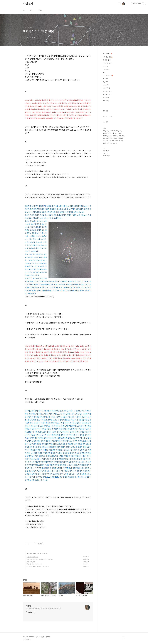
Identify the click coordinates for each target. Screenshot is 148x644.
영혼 (120, 136)
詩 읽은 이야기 (107, 60)
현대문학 (108, 140)
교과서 (110, 136)
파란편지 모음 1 (107, 94)
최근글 (105, 116)
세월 (120, 131)
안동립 (115, 138)
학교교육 (105, 78)
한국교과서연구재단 (108, 138)
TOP (123, 637)
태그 (31, 10)
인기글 (110, 116)
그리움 (114, 136)
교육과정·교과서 (108, 75)
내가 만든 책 (106, 88)
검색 (119, 3)
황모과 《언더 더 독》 (33, 564)
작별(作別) (106, 100)
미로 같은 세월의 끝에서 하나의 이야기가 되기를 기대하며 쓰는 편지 (43, 608)
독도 (116, 133)
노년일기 (105, 136)
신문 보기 (105, 85)
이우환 (116, 140)
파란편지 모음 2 (107, 91)
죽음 (122, 140)
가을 (117, 131)
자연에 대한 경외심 (32, 557)
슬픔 (109, 133)
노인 (104, 131)
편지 (104, 72)
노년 (113, 133)
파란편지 (28, 3)
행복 (113, 140)
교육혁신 (120, 133)
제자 (104, 140)
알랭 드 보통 (112, 131)
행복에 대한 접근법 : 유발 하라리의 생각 (39, 559)
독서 (114, 143)
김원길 (104, 143)
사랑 (107, 131)
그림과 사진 (106, 69)
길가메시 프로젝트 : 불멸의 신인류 (37, 566)
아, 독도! (105, 82)
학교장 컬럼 (106, 97)
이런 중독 (30, 561)
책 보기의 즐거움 (31, 553)
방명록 (40, 10)
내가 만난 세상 (107, 57)
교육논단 (105, 66)
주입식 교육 (120, 138)
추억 (110, 143)
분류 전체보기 (107, 53)
